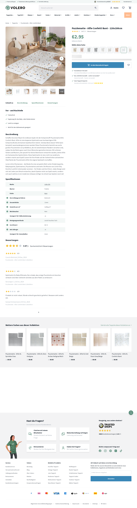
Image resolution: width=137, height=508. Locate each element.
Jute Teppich (52, 473)
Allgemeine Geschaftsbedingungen (41, 504)
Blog (28, 470)
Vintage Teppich (53, 470)
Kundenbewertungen (12, 483)
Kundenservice (128, 1)
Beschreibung (22, 103)
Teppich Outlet (73, 476)
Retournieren (10, 476)
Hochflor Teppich (53, 467)
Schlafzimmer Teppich (76, 473)
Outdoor (87, 15)
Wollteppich (72, 467)
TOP (131, 412)
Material (57, 15)
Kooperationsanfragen (34, 483)
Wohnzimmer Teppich (54, 480)
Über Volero (30, 473)
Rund (39, 15)
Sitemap (95, 504)
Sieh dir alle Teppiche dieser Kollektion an (116, 325)
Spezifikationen (38, 103)
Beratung (29, 467)
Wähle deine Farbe (78, 45)
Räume (30, 15)
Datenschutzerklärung (62, 504)
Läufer (76, 15)
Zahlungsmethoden (11, 473)
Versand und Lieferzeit (12, 470)
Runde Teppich (73, 470)
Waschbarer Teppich (54, 483)
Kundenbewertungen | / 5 (110, 429)
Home (7, 23)
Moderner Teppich (53, 476)
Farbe (48, 15)
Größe (67, 15)
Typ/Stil (20, 15)
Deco (112, 15)
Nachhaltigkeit (31, 480)
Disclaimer (86, 504)
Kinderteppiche (100, 15)
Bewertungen (53, 103)
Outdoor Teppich (74, 480)
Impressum (75, 504)
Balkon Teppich (73, 483)
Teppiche (9, 15)
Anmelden (9, 480)
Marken (29, 476)
